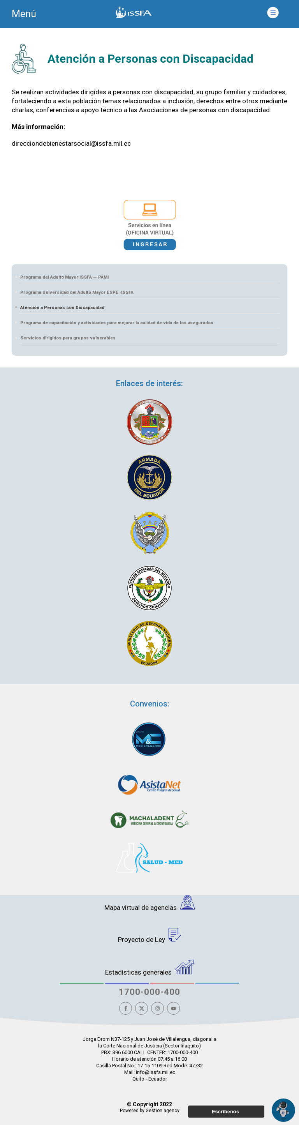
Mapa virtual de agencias (149, 903)
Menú (24, 13)
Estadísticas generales (149, 968)
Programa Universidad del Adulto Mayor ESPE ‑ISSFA (77, 292)
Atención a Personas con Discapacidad (62, 307)
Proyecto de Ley (149, 935)
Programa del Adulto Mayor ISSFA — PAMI (64, 277)
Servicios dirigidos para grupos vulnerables (68, 338)
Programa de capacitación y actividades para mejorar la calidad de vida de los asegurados (116, 322)
